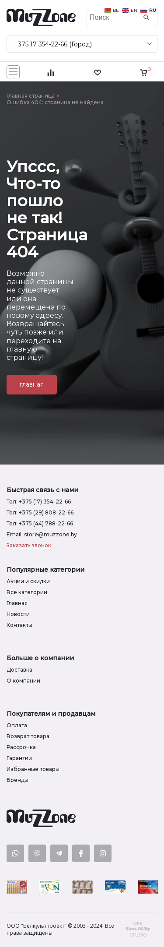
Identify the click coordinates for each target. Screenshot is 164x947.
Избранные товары (33, 769)
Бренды (17, 780)
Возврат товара (28, 736)
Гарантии (19, 758)
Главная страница (31, 95)
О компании (23, 680)
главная (32, 384)
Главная (17, 603)
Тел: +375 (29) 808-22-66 (40, 512)
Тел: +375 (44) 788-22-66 (40, 523)
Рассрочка (21, 747)
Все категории (27, 592)
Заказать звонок (29, 545)
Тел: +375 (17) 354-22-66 (39, 501)
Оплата (17, 725)
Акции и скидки (28, 581)
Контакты (19, 625)
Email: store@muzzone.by (42, 534)
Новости (18, 614)
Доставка (19, 669)
